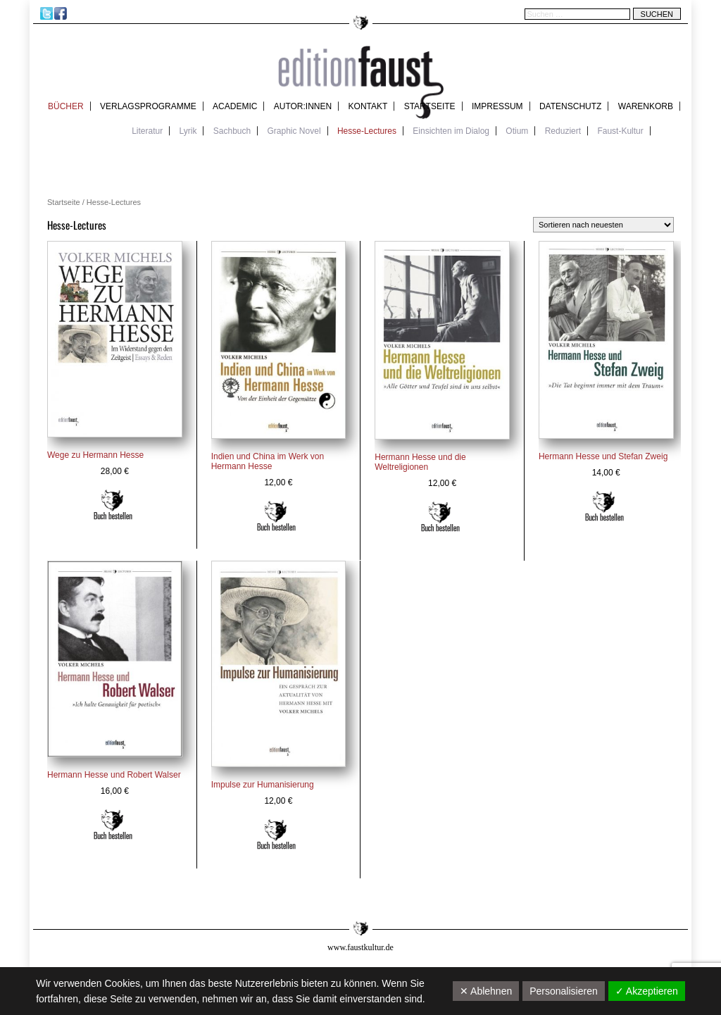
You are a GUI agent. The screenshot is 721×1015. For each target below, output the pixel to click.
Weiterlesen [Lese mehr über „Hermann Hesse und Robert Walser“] (113, 824)
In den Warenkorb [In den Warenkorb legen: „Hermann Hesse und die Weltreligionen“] (440, 517)
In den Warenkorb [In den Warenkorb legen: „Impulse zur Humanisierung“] (276, 834)
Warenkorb (645, 106)
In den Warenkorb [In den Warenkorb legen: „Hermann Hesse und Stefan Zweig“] (604, 506)
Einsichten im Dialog (451, 131)
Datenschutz (570, 106)
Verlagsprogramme (148, 106)
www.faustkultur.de (360, 947)
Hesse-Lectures (366, 131)
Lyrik (188, 131)
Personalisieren (563, 991)
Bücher (66, 106)
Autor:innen (303, 106)
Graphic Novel (294, 131)
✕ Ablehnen (486, 991)
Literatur (147, 131)
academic (235, 106)
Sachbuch (232, 131)
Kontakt (368, 106)
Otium (517, 131)
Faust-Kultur (620, 131)
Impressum (497, 106)
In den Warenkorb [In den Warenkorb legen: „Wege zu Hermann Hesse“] (113, 505)
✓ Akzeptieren (646, 991)
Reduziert (563, 131)
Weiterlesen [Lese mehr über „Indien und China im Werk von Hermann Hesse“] (276, 516)
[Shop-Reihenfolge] (603, 224)
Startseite (430, 106)
